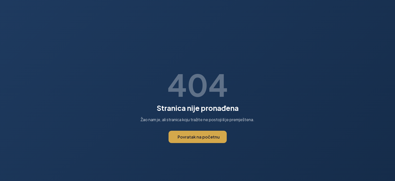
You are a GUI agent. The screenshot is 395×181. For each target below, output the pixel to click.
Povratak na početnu (199, 137)
